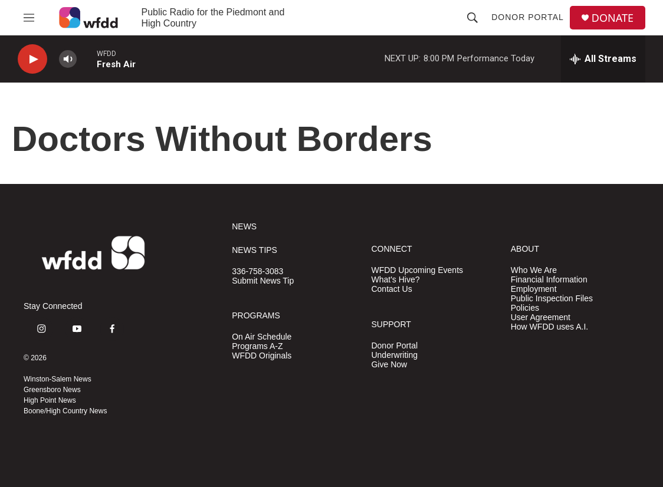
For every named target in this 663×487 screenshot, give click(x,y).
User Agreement (540, 317)
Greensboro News (52, 390)
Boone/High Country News (65, 411)
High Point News (50, 400)
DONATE (613, 18)
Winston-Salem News (57, 379)
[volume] (68, 59)
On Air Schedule (261, 337)
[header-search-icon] (472, 17)
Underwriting (394, 355)
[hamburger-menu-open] (29, 17)
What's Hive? (395, 279)
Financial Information (549, 279)
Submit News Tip (263, 281)
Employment (534, 289)
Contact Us (391, 289)
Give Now (389, 364)
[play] (32, 59)
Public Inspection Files (552, 298)
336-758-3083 (257, 271)
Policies (525, 308)
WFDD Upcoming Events (417, 270)
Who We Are (534, 270)
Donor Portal (527, 17)
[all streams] (603, 59)
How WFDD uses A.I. (549, 327)
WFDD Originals (261, 355)
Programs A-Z (257, 346)
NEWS (244, 226)
